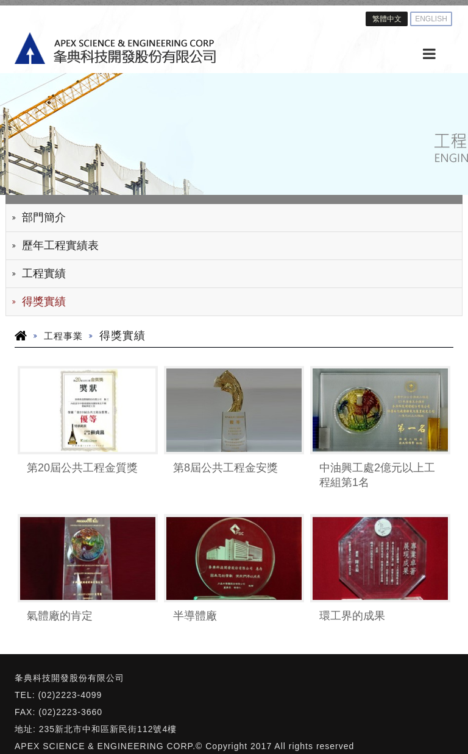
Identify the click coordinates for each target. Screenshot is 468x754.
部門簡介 (44, 217)
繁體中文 (387, 19)
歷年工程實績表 (60, 245)
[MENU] (429, 54)
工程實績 (44, 273)
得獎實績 (44, 301)
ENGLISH (431, 19)
